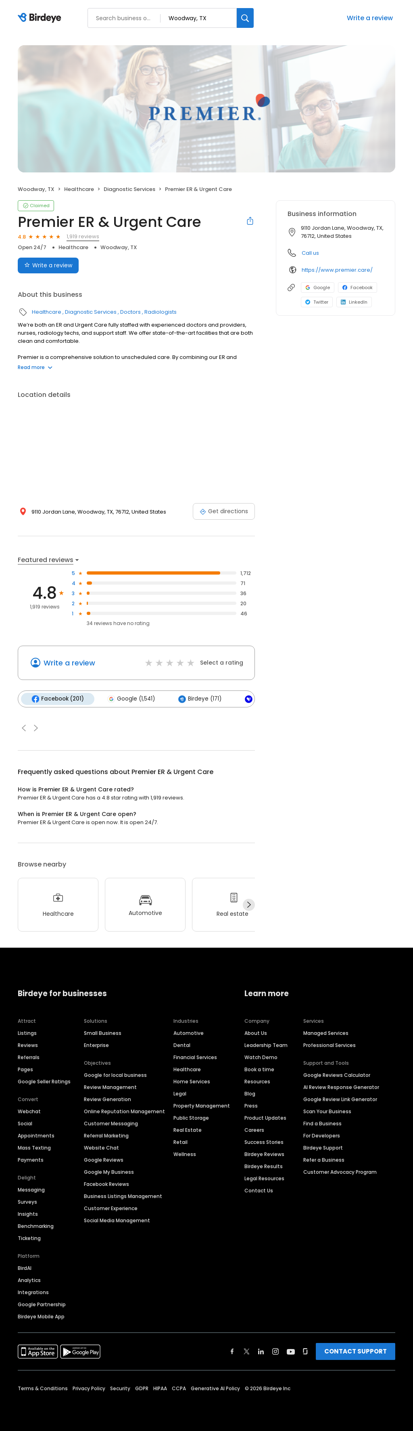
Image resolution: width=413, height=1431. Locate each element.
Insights (28, 1214)
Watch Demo (260, 1057)
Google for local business (115, 1075)
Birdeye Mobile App (41, 1316)
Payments (31, 1159)
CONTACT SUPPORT (355, 1351)
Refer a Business (323, 1159)
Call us (310, 253)
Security (120, 1388)
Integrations (33, 1292)
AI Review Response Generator (341, 1087)
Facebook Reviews (106, 1184)
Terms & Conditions (43, 1388)
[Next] (249, 905)
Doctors (130, 312)
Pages (25, 1069)
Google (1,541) (131, 699)
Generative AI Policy (215, 1388)
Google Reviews (103, 1159)
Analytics (29, 1280)
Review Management (110, 1087)
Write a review (370, 18)
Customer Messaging (111, 1123)
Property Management (201, 1105)
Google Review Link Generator (340, 1099)
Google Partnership (42, 1304)
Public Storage (191, 1117)
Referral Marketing (106, 1135)
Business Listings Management (123, 1196)
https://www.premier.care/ (337, 270)
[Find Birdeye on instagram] (275, 1351)
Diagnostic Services (129, 189)
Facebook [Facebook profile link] (357, 287)
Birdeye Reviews (264, 1154)
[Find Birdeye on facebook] (232, 1351)
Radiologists (160, 312)
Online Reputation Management (124, 1111)
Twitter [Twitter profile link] (316, 302)
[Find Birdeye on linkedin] (261, 1351)
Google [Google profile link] (317, 287)
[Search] (245, 18)
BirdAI (24, 1268)
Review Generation (107, 1099)
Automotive (188, 1033)
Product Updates (265, 1117)
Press (251, 1105)
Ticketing (29, 1238)
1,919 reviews (83, 236)
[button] (23, 728)
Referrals (29, 1057)
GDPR (141, 1388)
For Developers (321, 1135)
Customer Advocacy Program (340, 1172)
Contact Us (258, 1190)
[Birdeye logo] (41, 18)
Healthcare (79, 189)
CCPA (179, 1388)
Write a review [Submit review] (48, 265)
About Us (255, 1033)
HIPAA (160, 1388)
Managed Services (325, 1033)
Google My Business (109, 1172)
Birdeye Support (323, 1147)
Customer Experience (111, 1208)
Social (25, 1123)
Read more (35, 367)
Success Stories (264, 1142)
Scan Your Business (327, 1111)
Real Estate (187, 1130)
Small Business (102, 1033)
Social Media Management (117, 1220)
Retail (180, 1142)
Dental (181, 1045)
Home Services (191, 1081)
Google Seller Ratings (44, 1081)
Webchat (29, 1111)
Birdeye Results (263, 1166)
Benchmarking (36, 1226)
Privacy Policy (89, 1388)
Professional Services (329, 1045)
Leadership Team (266, 1045)
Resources (257, 1081)
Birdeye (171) (199, 699)
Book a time (259, 1069)
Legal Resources (264, 1178)
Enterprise (96, 1045)
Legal (179, 1093)
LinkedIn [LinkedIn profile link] (354, 302)
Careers (254, 1130)
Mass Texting (34, 1147)
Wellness (184, 1154)
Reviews (28, 1045)
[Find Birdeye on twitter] (247, 1351)
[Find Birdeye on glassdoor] (305, 1351)
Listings (27, 1033)
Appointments (36, 1135)
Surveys (27, 1201)
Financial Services (195, 1057)
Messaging (31, 1189)
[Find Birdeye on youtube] (291, 1351)
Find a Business (322, 1123)
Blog (249, 1093)
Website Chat (101, 1147)
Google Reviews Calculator (336, 1075)
